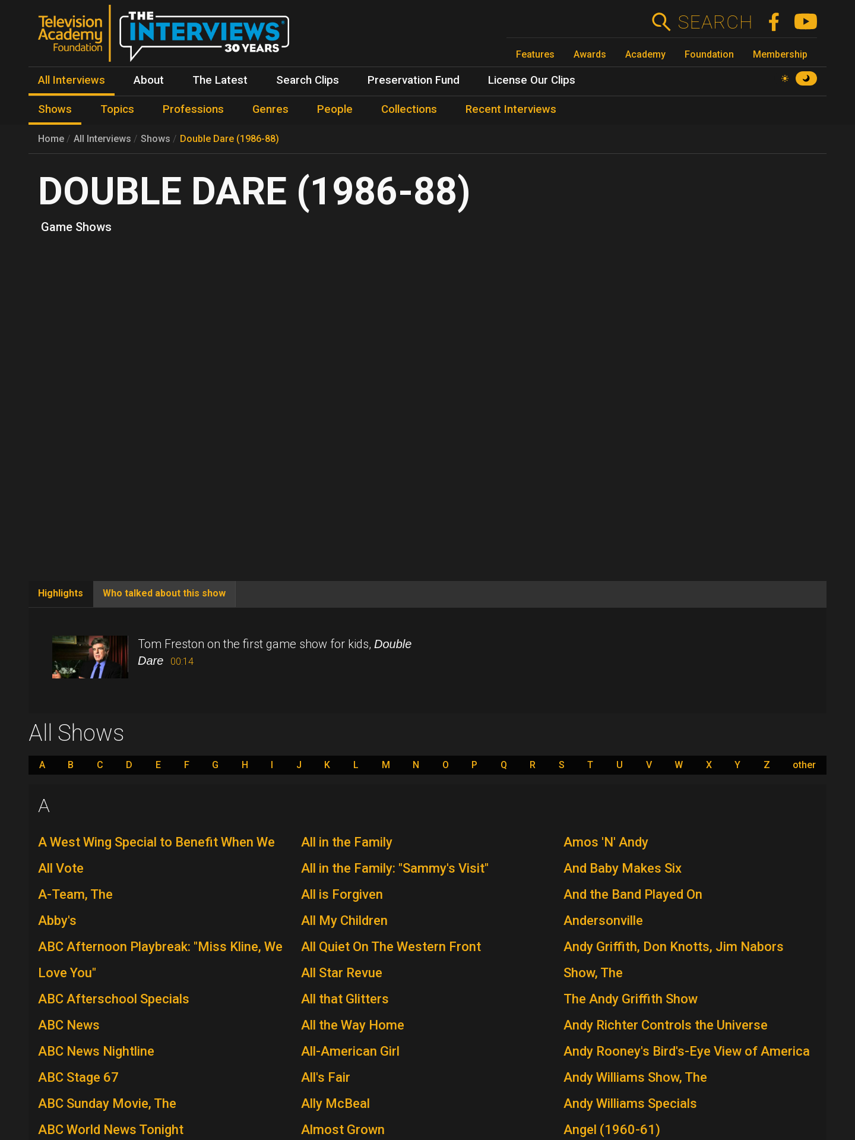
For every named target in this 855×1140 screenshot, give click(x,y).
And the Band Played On (632, 894)
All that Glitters (345, 998)
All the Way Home (352, 1025)
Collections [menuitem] (409, 109)
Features (535, 54)
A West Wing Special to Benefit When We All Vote (156, 855)
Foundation (709, 54)
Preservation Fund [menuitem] (414, 80)
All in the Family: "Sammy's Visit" (395, 868)
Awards (590, 54)
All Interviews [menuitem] (71, 80)
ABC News (69, 1025)
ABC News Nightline (96, 1051)
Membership (780, 54)
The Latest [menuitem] (220, 80)
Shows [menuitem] (55, 109)
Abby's (57, 920)
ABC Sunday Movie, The (107, 1103)
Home (51, 138)
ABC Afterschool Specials (113, 998)
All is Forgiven (342, 894)
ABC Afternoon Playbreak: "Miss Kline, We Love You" (160, 959)
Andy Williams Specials (630, 1103)
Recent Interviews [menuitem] (511, 109)
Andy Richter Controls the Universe (665, 1025)
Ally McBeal (335, 1103)
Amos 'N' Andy (605, 842)
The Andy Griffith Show (630, 998)
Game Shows (76, 227)
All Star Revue (341, 972)
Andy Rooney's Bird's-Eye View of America (686, 1051)
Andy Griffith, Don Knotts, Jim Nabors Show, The (673, 959)
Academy (645, 54)
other (804, 765)
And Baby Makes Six (622, 868)
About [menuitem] (149, 80)
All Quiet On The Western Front (391, 946)
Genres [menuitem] (270, 109)
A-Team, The (75, 894)
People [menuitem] (335, 109)
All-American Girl (350, 1051)
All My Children (344, 920)
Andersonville (603, 920)
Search (715, 22)
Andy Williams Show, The (635, 1077)
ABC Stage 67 (78, 1077)
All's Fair (325, 1077)
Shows (155, 138)
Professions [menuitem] (193, 109)
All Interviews (102, 138)
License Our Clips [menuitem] (531, 80)
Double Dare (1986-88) (229, 138)
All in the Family (346, 842)
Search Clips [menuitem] (307, 80)
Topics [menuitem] (117, 109)
